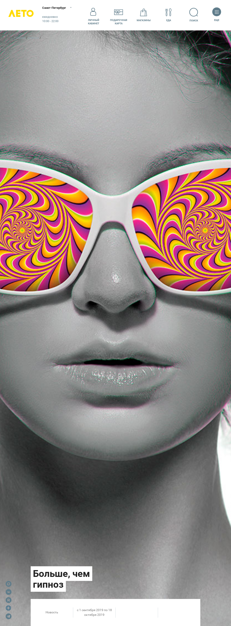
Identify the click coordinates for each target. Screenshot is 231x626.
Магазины (144, 15)
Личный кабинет (93, 15)
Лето (22, 15)
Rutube (9, 600)
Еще (216, 15)
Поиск (195, 15)
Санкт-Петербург (58, 8)
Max (9, 584)
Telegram (9, 616)
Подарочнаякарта (118, 15)
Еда (168, 15)
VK (9, 592)
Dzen (9, 608)
